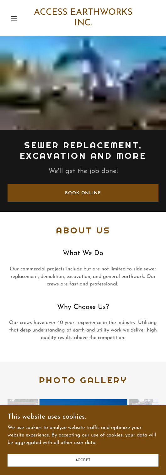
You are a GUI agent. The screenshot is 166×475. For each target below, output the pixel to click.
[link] (83, 18)
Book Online (83, 193)
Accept (83, 460)
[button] (18, 18)
